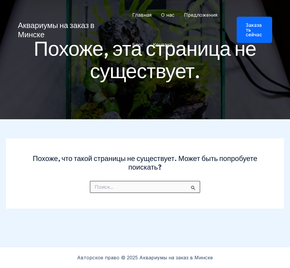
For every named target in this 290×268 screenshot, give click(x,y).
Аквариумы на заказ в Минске (56, 29)
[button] (250, 30)
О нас (167, 15)
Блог (137, 45)
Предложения (200, 15)
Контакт (162, 45)
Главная (142, 15)
